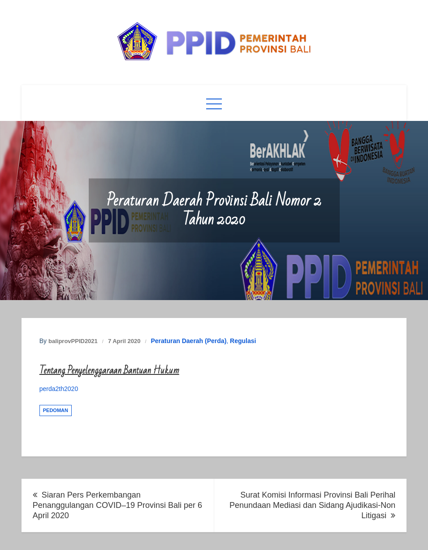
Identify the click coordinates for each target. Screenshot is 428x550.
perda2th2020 (58, 388)
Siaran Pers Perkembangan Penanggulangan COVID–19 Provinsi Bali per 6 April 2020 (117, 505)
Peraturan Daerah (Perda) (188, 340)
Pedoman (55, 410)
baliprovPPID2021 (73, 341)
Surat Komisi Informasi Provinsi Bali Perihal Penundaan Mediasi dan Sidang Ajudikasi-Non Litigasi (312, 505)
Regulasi (243, 340)
